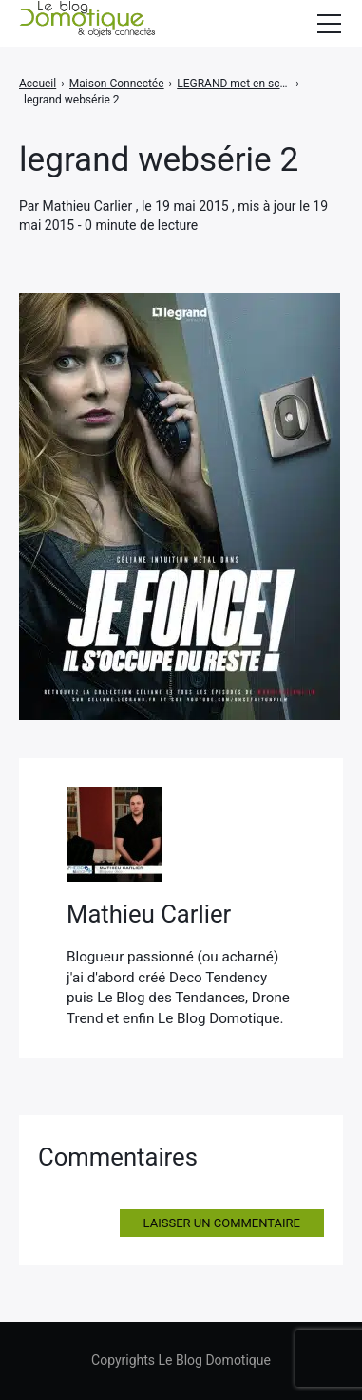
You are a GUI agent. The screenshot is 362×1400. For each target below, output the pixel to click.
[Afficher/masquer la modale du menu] (328, 23)
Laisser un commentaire (221, 1223)
